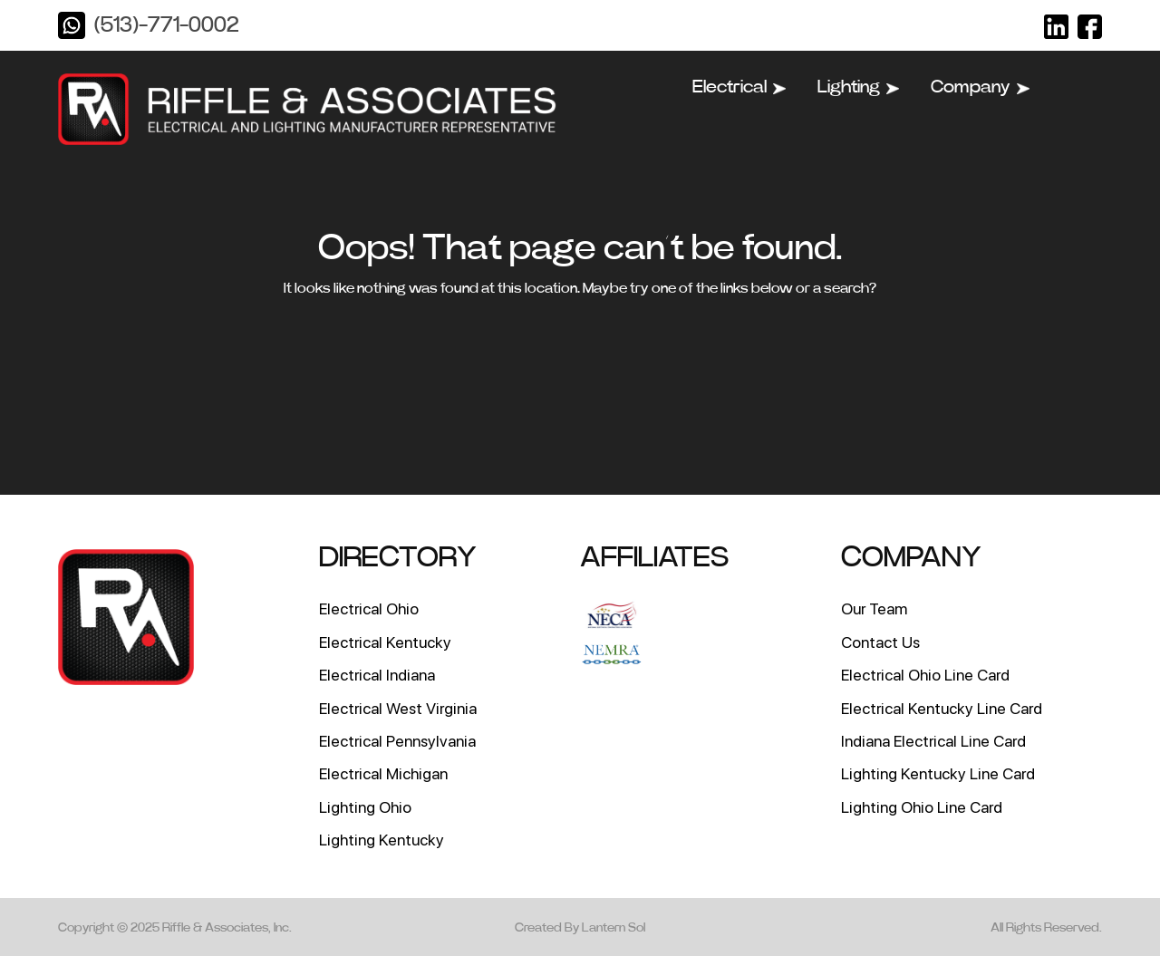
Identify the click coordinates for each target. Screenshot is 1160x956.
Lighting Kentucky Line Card (938, 773)
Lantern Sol (613, 928)
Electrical (739, 87)
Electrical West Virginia (398, 708)
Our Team (874, 608)
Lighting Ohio (365, 806)
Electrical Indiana (377, 674)
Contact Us (880, 642)
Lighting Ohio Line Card (921, 806)
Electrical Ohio (369, 608)
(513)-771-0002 (166, 25)
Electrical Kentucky (385, 642)
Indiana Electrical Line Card (933, 740)
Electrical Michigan (383, 773)
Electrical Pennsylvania (397, 740)
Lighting (858, 87)
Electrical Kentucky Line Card (941, 708)
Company (980, 87)
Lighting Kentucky (381, 839)
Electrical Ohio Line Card (925, 674)
